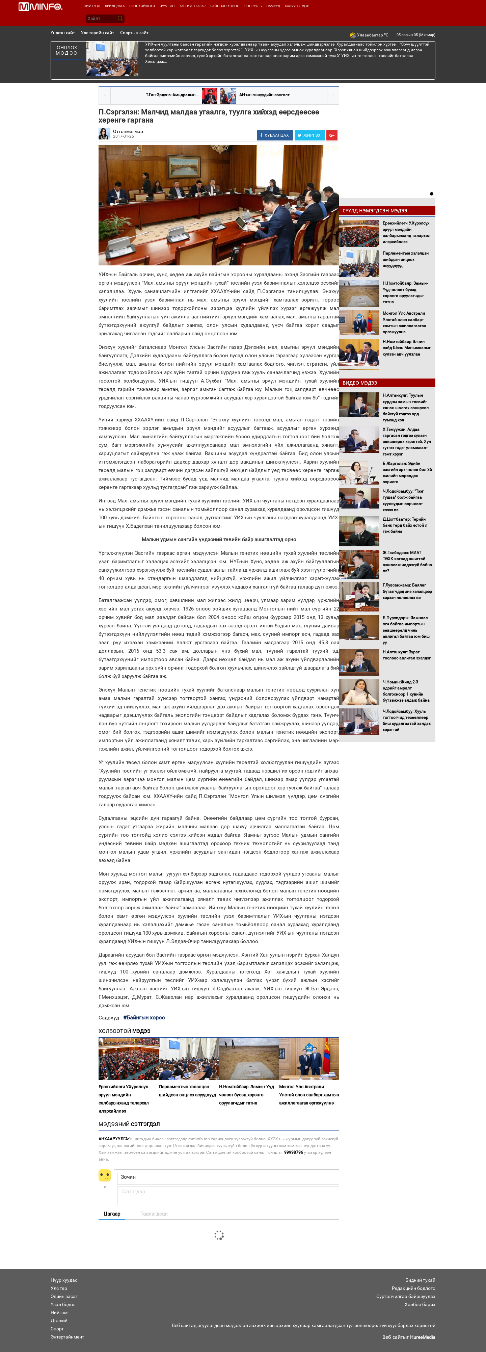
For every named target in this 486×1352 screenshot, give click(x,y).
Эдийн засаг (64, 1296)
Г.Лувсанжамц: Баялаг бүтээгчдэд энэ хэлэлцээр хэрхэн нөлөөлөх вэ (407, 591)
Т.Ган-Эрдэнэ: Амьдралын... (172, 95)
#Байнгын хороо (144, 1017)
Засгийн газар (192, 5)
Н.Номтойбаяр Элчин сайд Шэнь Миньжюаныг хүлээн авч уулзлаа (407, 347)
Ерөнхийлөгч (142, 5)
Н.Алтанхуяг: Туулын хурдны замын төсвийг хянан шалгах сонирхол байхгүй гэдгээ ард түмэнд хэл (406, 407)
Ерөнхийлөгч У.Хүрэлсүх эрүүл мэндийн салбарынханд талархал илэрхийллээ (124, 1099)
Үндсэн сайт (63, 32)
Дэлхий (59, 1320)
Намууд (273, 5)
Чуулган (167, 5)
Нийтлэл (92, 5)
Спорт (57, 1328)
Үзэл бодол (63, 1304)
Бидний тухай (420, 1280)
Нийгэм (59, 1312)
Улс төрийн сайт (97, 32)
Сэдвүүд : (111, 1018)
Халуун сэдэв (297, 5)
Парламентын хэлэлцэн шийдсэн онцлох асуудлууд (187, 1090)
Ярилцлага (115, 5)
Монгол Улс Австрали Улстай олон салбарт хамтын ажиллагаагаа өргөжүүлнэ (309, 1095)
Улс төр (59, 1288)
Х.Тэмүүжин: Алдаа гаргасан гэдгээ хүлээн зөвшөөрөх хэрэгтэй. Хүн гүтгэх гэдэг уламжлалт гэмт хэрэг (407, 442)
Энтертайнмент (67, 1337)
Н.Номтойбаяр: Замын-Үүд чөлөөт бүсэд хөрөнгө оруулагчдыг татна (246, 1095)
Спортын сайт (134, 32)
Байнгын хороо (225, 5)
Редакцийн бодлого (413, 1288)
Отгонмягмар (128, 131)
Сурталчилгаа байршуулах (405, 1296)
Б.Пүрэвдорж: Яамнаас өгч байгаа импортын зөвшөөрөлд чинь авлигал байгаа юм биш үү (406, 630)
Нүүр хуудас (64, 1280)
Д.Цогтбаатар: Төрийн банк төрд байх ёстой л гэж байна (405, 525)
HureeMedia (422, 1337)
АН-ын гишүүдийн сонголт (264, 95)
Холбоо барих (420, 1304)
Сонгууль (253, 5)
